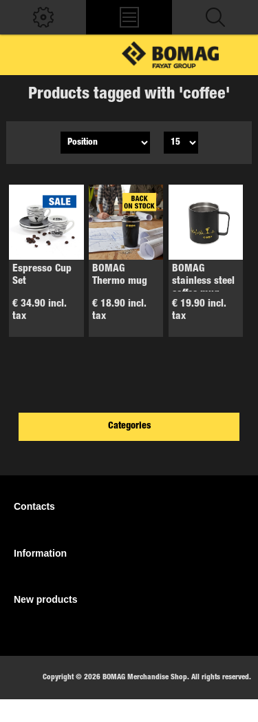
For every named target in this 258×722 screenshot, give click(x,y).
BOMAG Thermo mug (119, 275)
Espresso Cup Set (42, 275)
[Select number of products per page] (181, 143)
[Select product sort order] (105, 143)
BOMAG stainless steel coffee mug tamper (203, 287)
